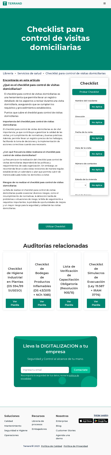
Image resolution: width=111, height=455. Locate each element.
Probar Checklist (89, 92)
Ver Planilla (15, 303)
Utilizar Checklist (55, 226)
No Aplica (97, 106)
